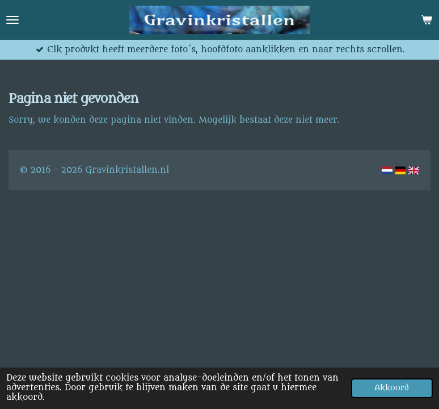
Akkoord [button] (392, 388)
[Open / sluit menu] (12, 20)
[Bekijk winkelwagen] (426, 20)
